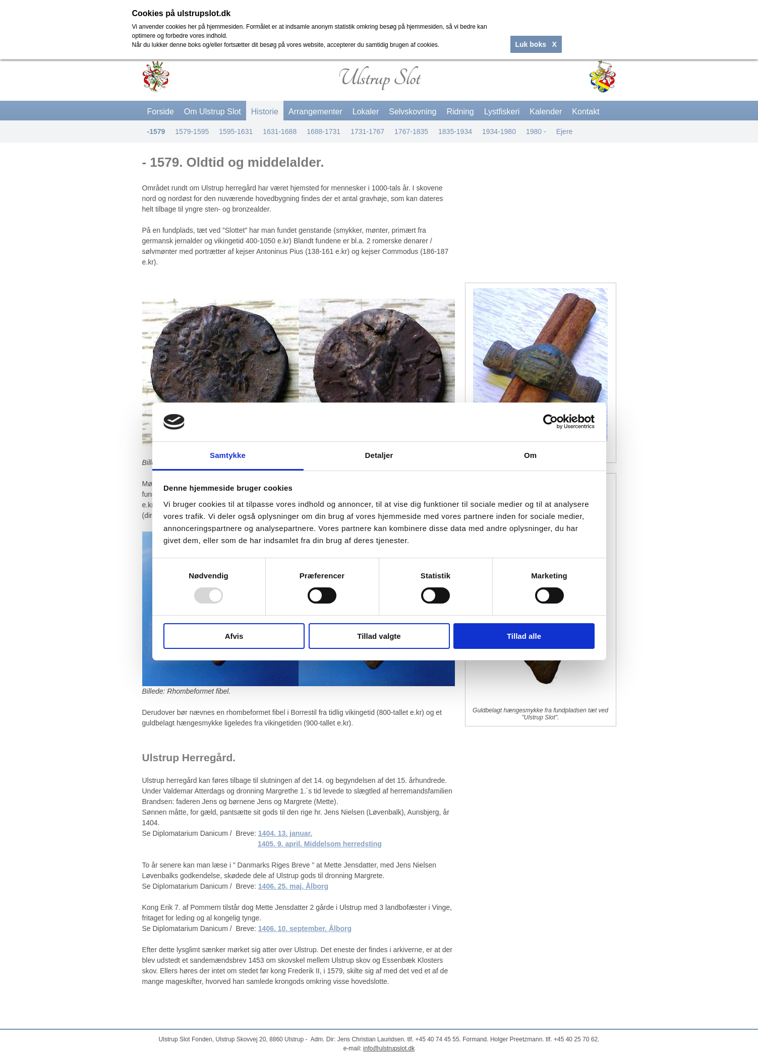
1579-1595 (192, 131)
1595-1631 (236, 131)
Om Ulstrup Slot (212, 111)
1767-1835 (411, 131)
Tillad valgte (378, 636)
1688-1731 (323, 131)
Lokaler (366, 111)
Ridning (460, 111)
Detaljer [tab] (379, 455)
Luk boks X (536, 44)
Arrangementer (315, 111)
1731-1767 (367, 131)
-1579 (156, 131)
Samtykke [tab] (228, 455)
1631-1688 (280, 131)
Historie (264, 111)
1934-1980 (499, 131)
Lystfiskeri (502, 111)
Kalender (546, 111)
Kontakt (585, 111)
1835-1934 (455, 131)
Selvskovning (412, 111)
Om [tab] (530, 455)
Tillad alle (524, 636)
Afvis (234, 636)
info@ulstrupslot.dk (389, 1048)
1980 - (536, 131)
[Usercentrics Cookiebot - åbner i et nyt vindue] (550, 421)
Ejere (564, 131)
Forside (160, 111)
